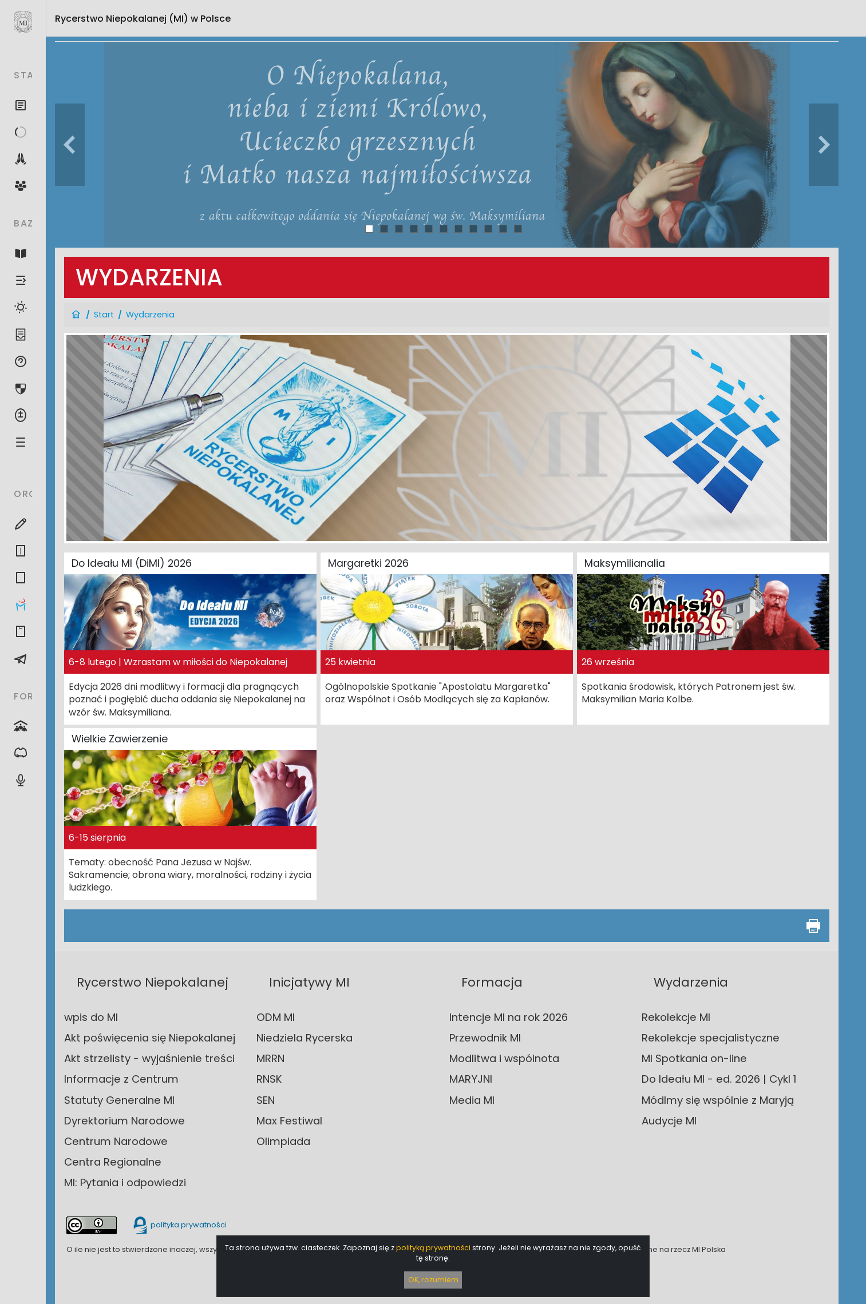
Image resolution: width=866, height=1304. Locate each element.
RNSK (269, 1079)
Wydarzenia (150, 314)
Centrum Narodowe (116, 1141)
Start (104, 314)
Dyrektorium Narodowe (124, 1121)
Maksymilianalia (624, 563)
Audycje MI (669, 1121)
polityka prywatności (179, 1225)
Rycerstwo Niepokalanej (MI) (143, 18)
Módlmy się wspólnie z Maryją (718, 1100)
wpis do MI (91, 1017)
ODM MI (275, 1017)
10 (503, 228)
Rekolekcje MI (676, 1017)
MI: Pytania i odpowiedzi (125, 1182)
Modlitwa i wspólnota (504, 1058)
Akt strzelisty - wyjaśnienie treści (149, 1058)
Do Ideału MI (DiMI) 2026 (132, 563)
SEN (265, 1100)
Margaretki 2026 (368, 563)
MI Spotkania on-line (694, 1058)
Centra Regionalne (112, 1162)
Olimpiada (283, 1141)
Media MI (472, 1100)
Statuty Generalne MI (119, 1100)
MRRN (270, 1058)
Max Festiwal (289, 1121)
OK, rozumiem (433, 1280)
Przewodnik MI (485, 1038)
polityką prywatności (433, 1248)
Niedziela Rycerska (304, 1038)
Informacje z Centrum (121, 1079)
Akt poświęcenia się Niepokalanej (149, 1038)
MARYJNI (470, 1079)
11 (518, 228)
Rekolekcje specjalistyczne (711, 1038)
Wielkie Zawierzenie (120, 739)
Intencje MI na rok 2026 (508, 1017)
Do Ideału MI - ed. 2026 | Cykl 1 (719, 1079)
